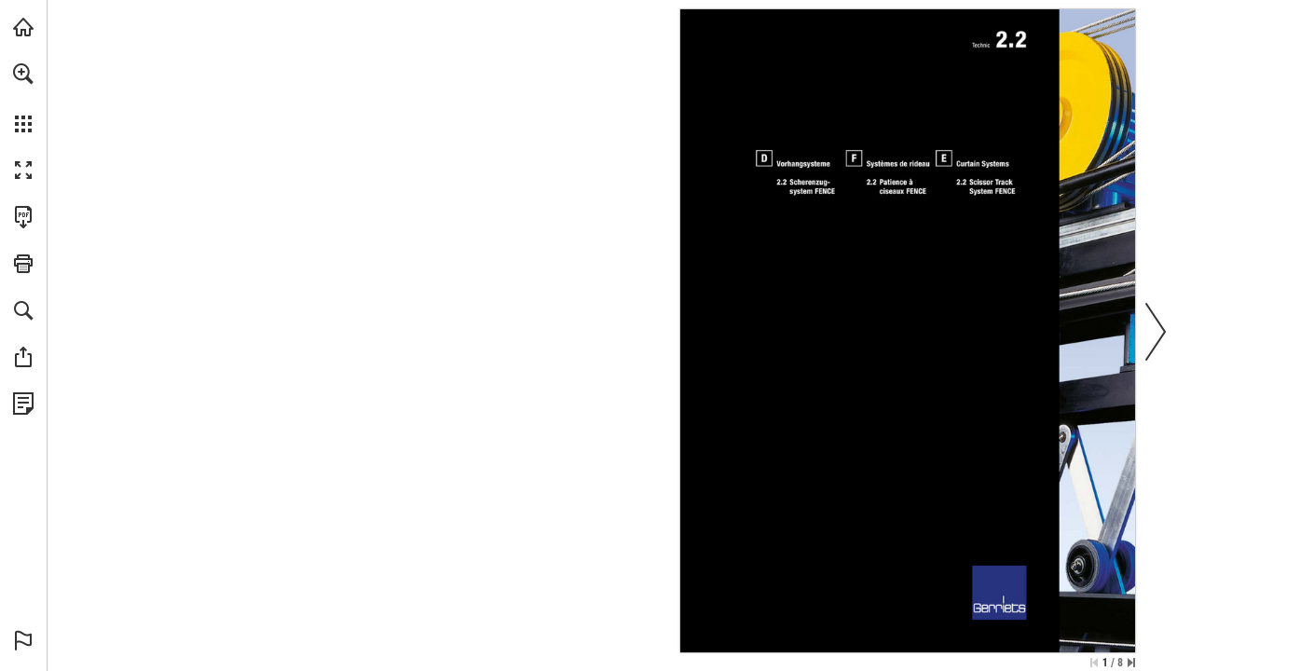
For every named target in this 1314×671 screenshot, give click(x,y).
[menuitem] (23, 98)
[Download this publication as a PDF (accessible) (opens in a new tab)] (23, 217)
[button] (23, 73)
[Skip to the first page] (1094, 662)
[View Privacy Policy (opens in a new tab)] (23, 403)
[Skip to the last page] (1131, 662)
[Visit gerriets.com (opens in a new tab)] (23, 27)
